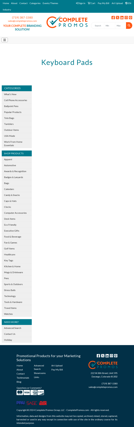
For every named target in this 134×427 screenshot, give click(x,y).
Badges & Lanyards (13, 177)
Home (6, 3)
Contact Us (9, 333)
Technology (10, 296)
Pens (6, 278)
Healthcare (9, 254)
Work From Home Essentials (13, 143)
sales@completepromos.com (22, 20)
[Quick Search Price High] (120, 25)
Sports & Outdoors (13, 284)
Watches (8, 313)
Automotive (10, 165)
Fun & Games (10, 242)
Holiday (8, 339)
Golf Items (9, 248)
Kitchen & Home (12, 266)
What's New (10, 94)
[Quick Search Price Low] (109, 25)
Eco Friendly (10, 224)
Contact (23, 3)
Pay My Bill (57, 369)
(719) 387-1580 (22, 17)
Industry (7, 9)
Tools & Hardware (13, 302)
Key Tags (8, 260)
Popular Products (12, 112)
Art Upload (57, 365)
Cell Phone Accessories (15, 100)
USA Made (9, 135)
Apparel (8, 159)
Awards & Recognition (15, 171)
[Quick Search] (97, 25)
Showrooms (40, 373)
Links (36, 377)
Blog (19, 381)
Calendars (9, 189)
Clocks (7, 206)
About (14, 3)
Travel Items (10, 308)
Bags (6, 183)
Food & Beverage (12, 236)
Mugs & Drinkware (13, 272)
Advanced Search (12, 328)
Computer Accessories (15, 212)
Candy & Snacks (12, 195)
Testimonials (23, 377)
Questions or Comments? (29, 387)
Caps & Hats (10, 201)
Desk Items (9, 218)
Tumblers (9, 124)
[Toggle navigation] (4, 40)
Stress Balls (10, 290)
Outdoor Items (11, 129)
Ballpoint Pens (11, 106)
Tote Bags (9, 118)
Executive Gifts (11, 230)
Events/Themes (50, 3)
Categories (35, 3)
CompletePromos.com (77, 410)
